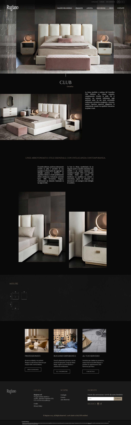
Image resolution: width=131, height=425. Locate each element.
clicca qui (89, 423)
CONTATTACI (91, 371)
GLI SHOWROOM (62, 371)
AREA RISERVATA (33, 369)
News (111, 8)
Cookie (36, 404)
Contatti (120, 8)
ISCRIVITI (118, 398)
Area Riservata (110, 2)
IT (118, 2)
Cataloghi (94, 2)
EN (122, 2)
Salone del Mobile (64, 8)
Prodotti (79, 8)
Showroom (101, 8)
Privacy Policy (38, 406)
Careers (101, 2)
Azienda (90, 8)
